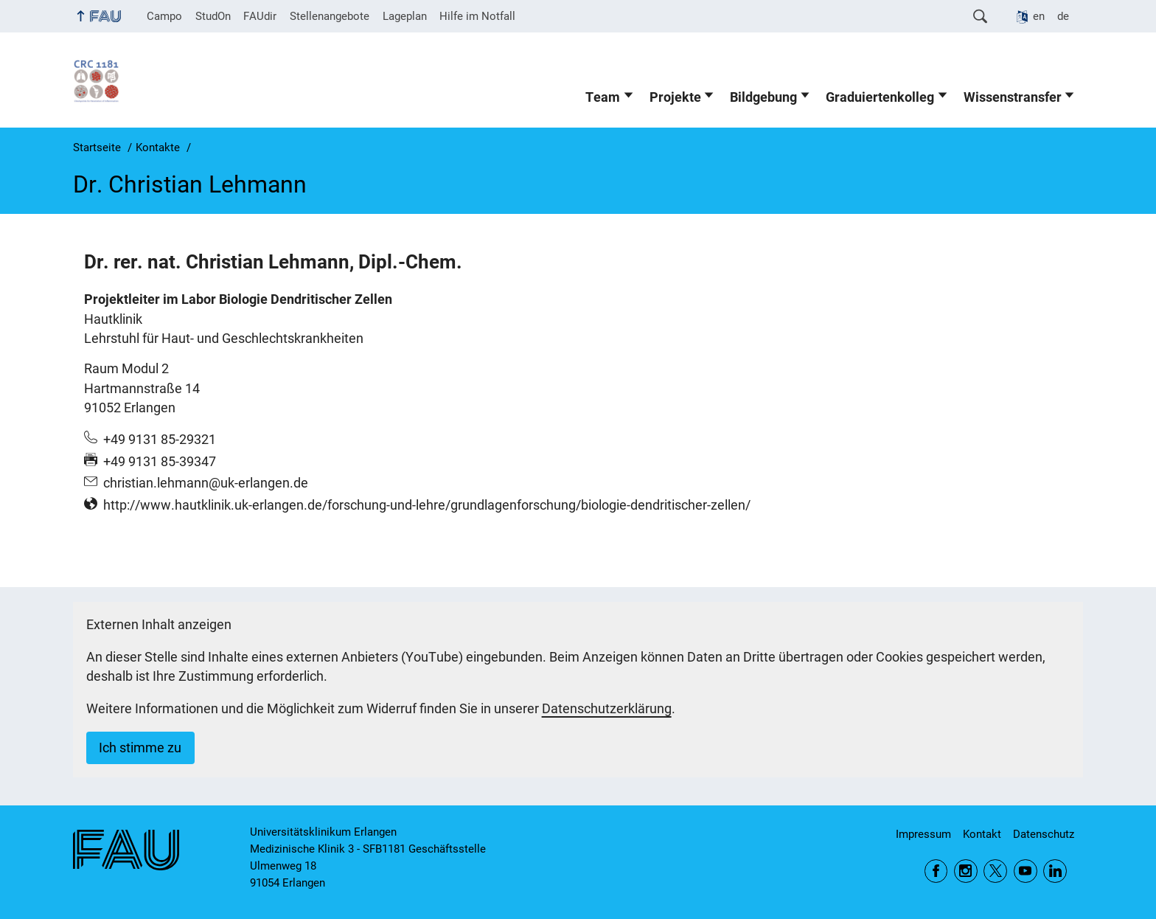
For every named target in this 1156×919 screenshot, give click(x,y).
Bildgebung (763, 97)
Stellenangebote (329, 16)
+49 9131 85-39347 (159, 461)
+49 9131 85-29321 (159, 439)
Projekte (675, 97)
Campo (164, 16)
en (1039, 16)
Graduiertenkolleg (880, 97)
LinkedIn (1055, 871)
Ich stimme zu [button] (140, 748)
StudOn (213, 16)
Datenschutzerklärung (607, 708)
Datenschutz (1043, 834)
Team (602, 97)
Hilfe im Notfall (477, 16)
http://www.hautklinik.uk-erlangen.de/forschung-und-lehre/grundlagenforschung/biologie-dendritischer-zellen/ (427, 505)
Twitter (995, 871)
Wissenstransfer (1013, 97)
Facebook (936, 871)
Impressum (923, 834)
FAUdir (259, 16)
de (1063, 16)
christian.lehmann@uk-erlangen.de (205, 483)
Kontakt (982, 834)
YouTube (1025, 871)
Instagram (966, 871)
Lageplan (405, 16)
